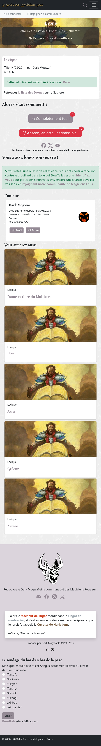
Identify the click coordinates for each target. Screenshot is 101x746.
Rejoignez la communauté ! (44, 14)
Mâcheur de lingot (34, 616)
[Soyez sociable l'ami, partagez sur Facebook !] (43, 146)
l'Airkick (11, 693)
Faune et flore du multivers (52, 38)
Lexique (10, 59)
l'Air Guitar (13, 679)
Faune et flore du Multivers (29, 297)
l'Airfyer (11, 684)
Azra (11, 411)
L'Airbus (11, 703)
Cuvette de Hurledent (52, 625)
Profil (17, 230)
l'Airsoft (11, 674)
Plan (11, 354)
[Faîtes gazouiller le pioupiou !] (50, 146)
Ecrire (33, 230)
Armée (12, 526)
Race (66, 82)
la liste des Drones (31, 92)
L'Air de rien (14, 707)
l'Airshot (11, 688)
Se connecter (12, 14)
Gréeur (13, 469)
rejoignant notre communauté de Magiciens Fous (57, 184)
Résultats (9, 721)
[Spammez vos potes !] (57, 146)
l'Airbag (11, 698)
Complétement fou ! (52, 117)
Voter (8, 716)
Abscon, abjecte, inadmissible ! (52, 132)
